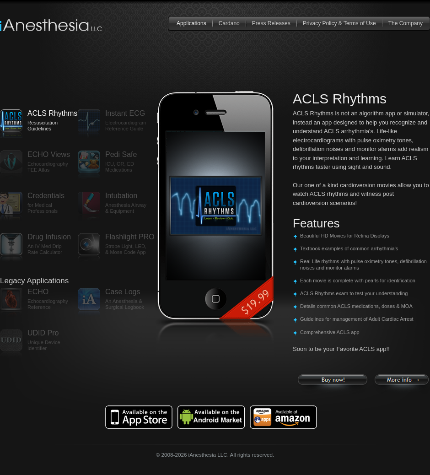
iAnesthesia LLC (51, 25)
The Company (405, 23)
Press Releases (271, 23)
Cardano (229, 23)
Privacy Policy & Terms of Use (339, 23)
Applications (191, 23)
